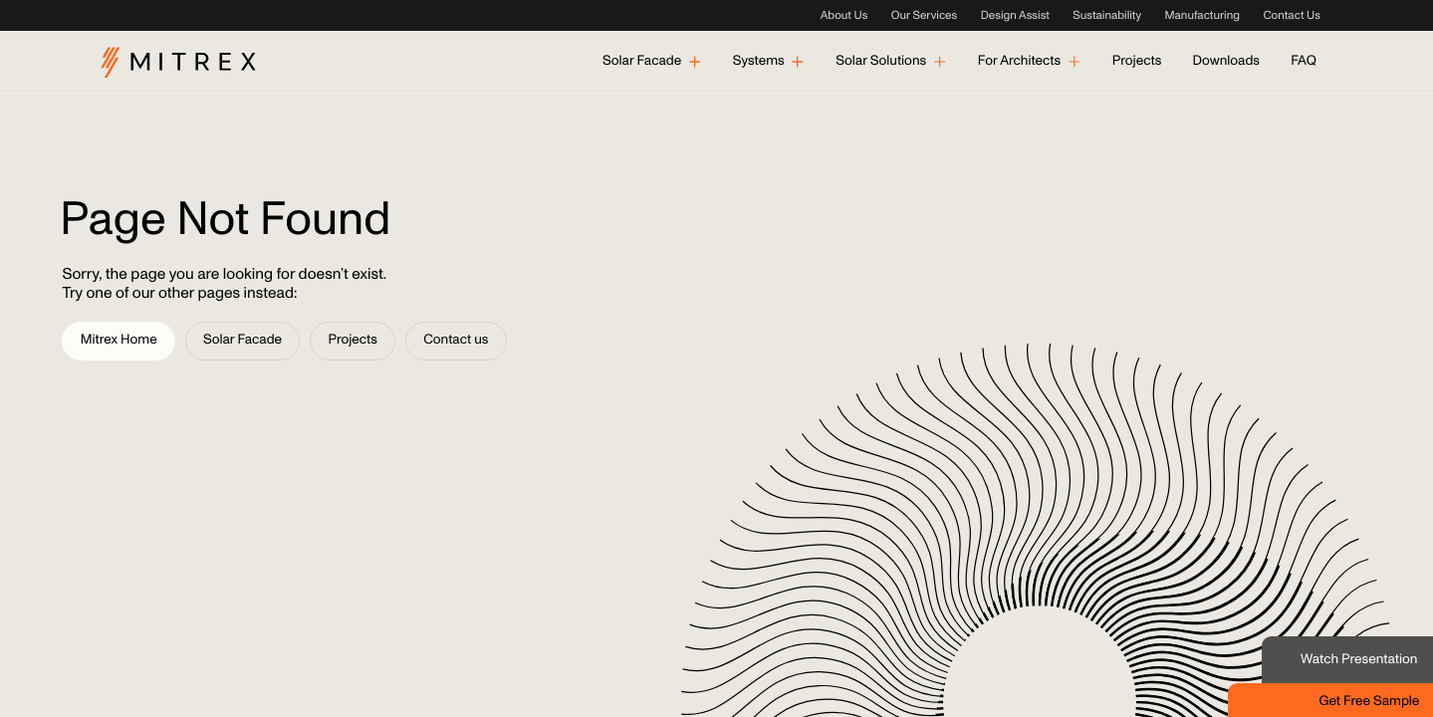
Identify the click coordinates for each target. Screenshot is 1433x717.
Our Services (924, 16)
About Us (844, 16)
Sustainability (1107, 16)
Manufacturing (1202, 16)
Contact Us (1291, 16)
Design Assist (1015, 16)
